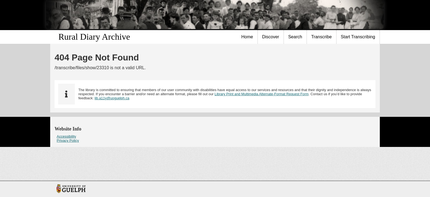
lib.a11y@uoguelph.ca (112, 98)
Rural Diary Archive (94, 37)
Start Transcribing (358, 36)
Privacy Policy (68, 140)
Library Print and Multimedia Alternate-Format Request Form (261, 94)
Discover (270, 36)
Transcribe (321, 36)
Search (295, 36)
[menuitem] (247, 37)
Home (247, 36)
